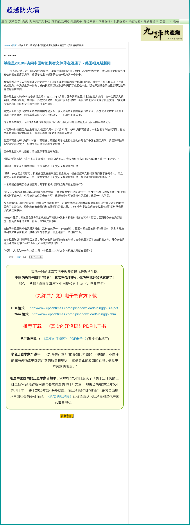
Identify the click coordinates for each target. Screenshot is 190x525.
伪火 (25, 21)
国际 (14, 45)
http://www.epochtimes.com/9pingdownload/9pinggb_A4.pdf (74, 308)
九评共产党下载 (39, 21)
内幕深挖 (105, 21)
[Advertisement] (31, 469)
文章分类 (15, 21)
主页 (4, 21)
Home (7, 45)
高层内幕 (76, 21)
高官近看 (135, 21)
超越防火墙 (23, 10)
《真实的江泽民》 (59, 396)
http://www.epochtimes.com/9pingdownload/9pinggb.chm (74, 314)
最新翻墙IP (151, 21)
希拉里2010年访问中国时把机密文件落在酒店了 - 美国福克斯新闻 (57, 63)
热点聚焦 (90, 21)
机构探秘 (120, 21)
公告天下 (165, 21)
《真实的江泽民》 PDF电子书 (64, 339)
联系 (176, 21)
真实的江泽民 (60, 21)
